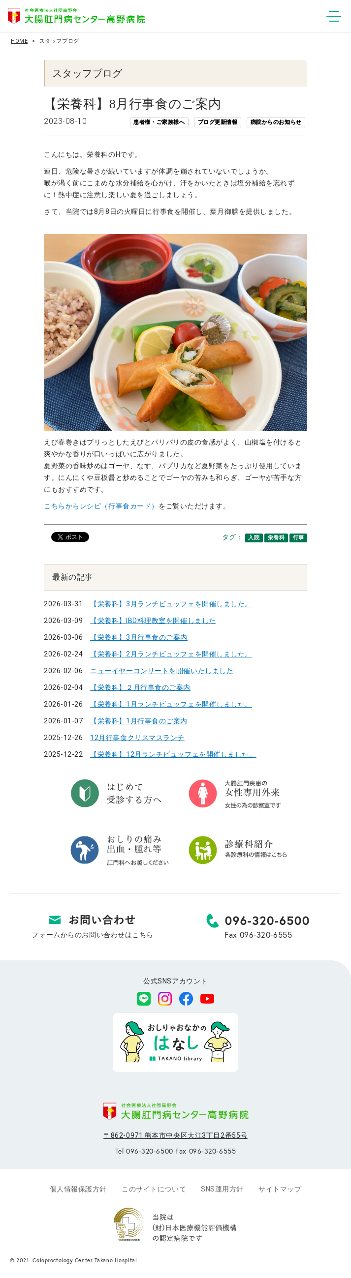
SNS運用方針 (222, 1189)
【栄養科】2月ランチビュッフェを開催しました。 (171, 654)
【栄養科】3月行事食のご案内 (139, 637)
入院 (253, 538)
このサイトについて (154, 1189)
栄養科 (276, 538)
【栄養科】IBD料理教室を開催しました (153, 620)
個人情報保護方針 (78, 1189)
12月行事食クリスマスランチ (137, 738)
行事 (298, 538)
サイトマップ (279, 1189)
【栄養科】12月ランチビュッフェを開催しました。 (173, 754)
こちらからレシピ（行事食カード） (101, 506)
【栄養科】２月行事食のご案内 (140, 687)
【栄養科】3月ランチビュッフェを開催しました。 (171, 604)
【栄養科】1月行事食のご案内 (139, 721)
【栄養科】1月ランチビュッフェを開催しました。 (171, 704)
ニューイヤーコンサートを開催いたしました (161, 671)
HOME (19, 41)
